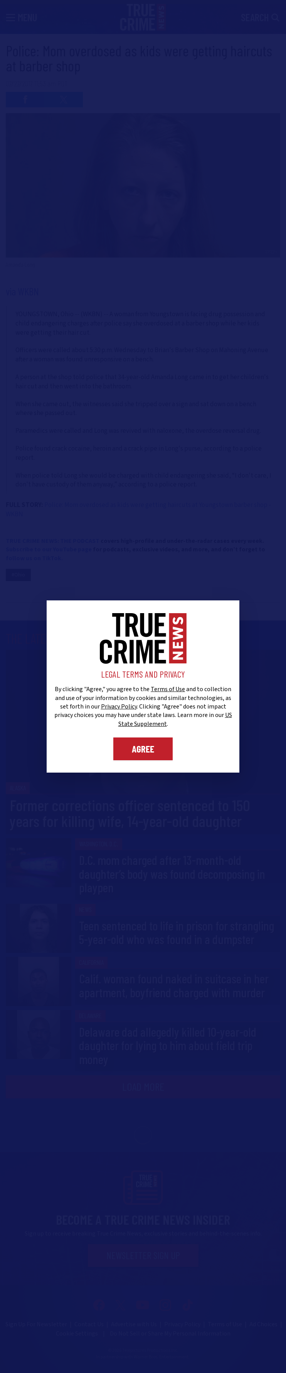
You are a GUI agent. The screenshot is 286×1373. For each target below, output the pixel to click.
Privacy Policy (119, 706)
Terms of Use (168, 689)
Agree (143, 748)
